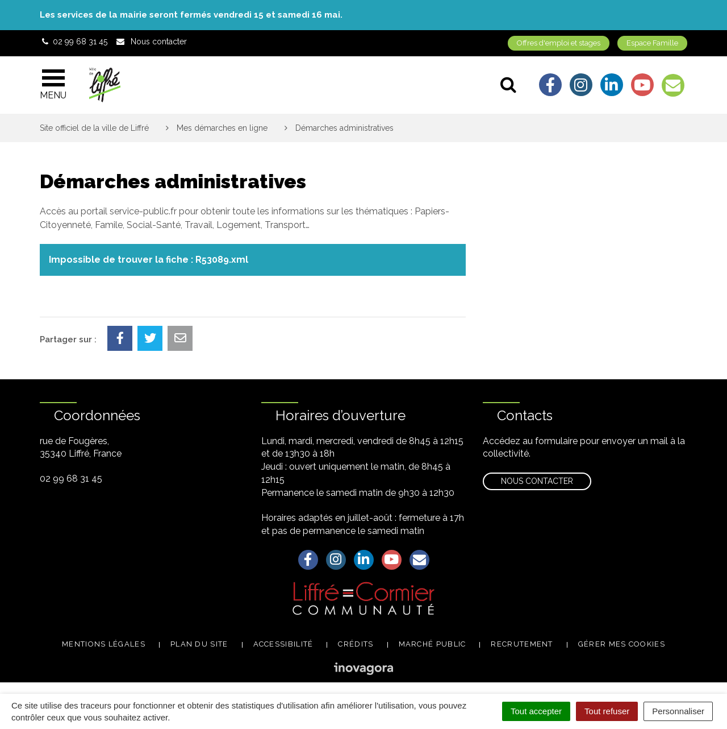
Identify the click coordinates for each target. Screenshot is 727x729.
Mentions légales (103, 644)
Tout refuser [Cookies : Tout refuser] (606, 711)
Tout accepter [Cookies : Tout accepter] (536, 711)
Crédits (355, 644)
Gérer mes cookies (621, 644)
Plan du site (199, 644)
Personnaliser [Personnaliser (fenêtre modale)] (678, 711)
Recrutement (522, 644)
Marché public (432, 644)
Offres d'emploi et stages (558, 43)
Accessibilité (283, 644)
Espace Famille (652, 43)
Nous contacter (537, 481)
